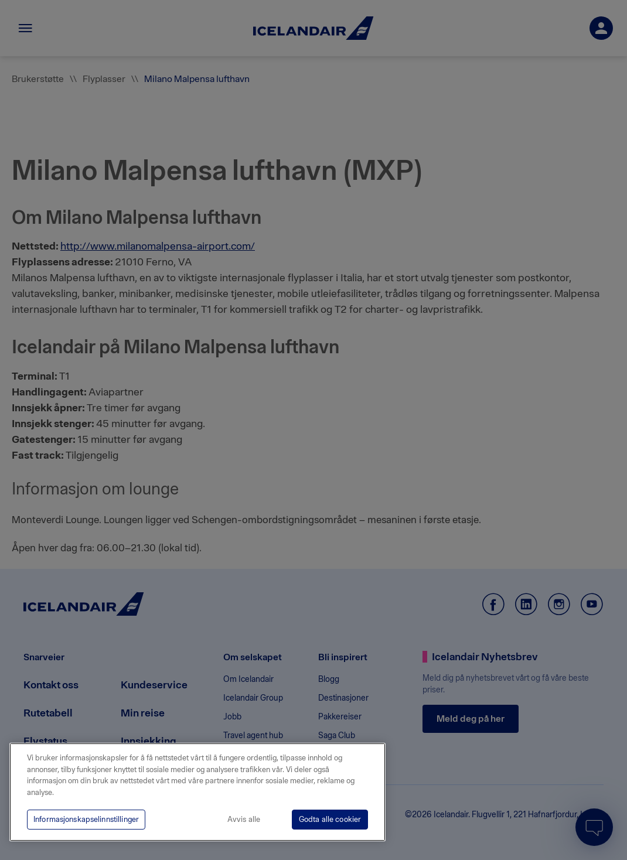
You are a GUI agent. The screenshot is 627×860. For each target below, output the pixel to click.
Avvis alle (243, 819)
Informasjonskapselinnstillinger (86, 819)
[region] (197, 792)
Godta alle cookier (330, 819)
